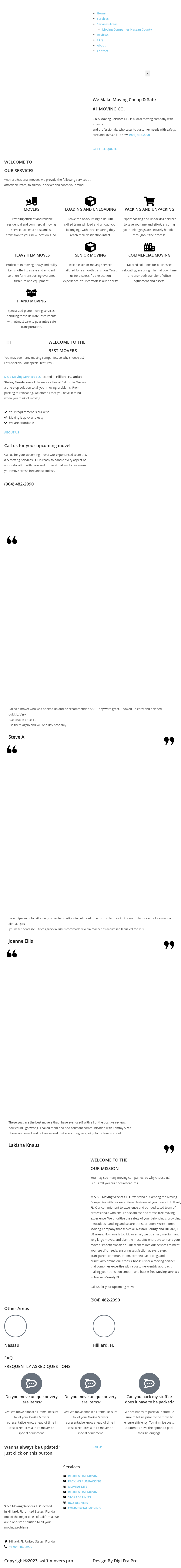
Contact (102, 51)
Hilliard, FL (103, 1345)
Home (101, 13)
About (101, 45)
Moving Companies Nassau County (127, 29)
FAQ (100, 40)
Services (103, 19)
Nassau (11, 1345)
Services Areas (107, 24)
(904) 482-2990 (139, 135)
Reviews (103, 35)
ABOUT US (11, 432)
